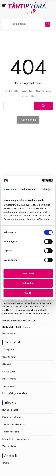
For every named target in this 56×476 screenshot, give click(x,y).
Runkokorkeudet (10, 410)
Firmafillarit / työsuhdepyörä (15, 439)
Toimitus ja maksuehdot (13, 424)
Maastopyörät (9, 379)
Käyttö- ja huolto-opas (12, 417)
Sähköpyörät (8, 349)
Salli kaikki (28, 273)
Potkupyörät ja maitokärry (14, 393)
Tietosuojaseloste (10, 432)
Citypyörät (7, 364)
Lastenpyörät (8, 371)
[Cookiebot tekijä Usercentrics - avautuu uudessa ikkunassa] (40, 180)
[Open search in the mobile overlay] (28, 24)
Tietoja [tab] (46, 189)
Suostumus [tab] (9, 189)
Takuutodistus (9, 446)
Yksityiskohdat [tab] (28, 189)
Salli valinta (28, 283)
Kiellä (28, 293)
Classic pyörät (9, 357)
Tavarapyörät (8, 386)
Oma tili (6, 463)
